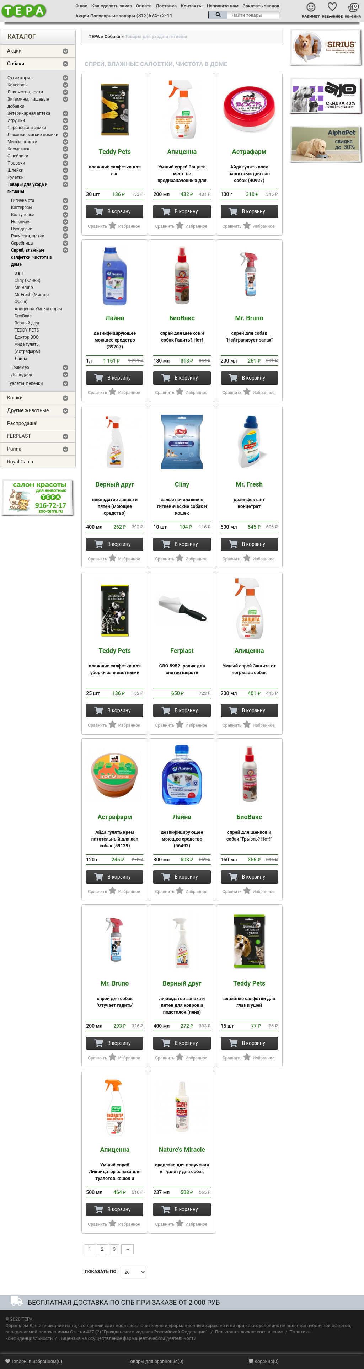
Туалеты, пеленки (25, 383)
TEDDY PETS (27, 330)
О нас (81, 6)
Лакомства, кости (25, 92)
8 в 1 (19, 273)
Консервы (17, 84)
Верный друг (27, 323)
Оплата (144, 6)
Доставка (166, 6)
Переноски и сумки (26, 127)
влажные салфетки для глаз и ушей (249, 994)
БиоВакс (23, 315)
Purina (14, 449)
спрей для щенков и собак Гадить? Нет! (182, 329)
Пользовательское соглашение (249, 1332)
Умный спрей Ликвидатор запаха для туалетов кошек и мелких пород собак (114, 1167)
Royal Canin (20, 462)
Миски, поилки (22, 141)
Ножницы (21, 221)
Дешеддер (21, 374)
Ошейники (17, 156)
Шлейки (15, 170)
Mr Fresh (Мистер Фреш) (32, 298)
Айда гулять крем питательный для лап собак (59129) (114, 831)
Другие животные (28, 410)
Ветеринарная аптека (28, 113)
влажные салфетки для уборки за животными (114, 661)
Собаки (15, 63)
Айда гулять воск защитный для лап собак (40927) (249, 165)
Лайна (21, 358)
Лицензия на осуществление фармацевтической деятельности (128, 1338)
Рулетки (15, 177)
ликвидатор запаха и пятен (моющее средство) (114, 498)
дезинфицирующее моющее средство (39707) (114, 332)
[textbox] (244, 15)
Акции (82, 15)
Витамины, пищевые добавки (28, 103)
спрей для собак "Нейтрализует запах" (249, 329)
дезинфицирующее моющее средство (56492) (182, 831)
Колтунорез (22, 214)
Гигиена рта (22, 200)
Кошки (15, 398)
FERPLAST (19, 436)
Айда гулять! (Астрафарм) (27, 348)
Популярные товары (112, 15)
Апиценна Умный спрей (38, 308)
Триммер (20, 367)
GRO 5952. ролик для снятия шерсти (182, 661)
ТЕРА (94, 36)
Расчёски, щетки (27, 235)
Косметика (18, 148)
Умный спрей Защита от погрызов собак (249, 661)
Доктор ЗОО (27, 337)
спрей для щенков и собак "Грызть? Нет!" (249, 828)
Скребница (22, 243)
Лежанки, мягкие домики (32, 134)
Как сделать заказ (111, 6)
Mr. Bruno (24, 287)
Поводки (16, 163)
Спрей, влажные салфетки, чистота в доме (31, 257)
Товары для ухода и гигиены (27, 188)
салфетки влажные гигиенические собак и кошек (182, 498)
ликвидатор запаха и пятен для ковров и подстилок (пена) (182, 997)
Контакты (192, 6)
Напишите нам (223, 6)
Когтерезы (21, 207)
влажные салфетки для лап (114, 162)
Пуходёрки (21, 228)
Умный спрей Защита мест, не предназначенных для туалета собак (182, 169)
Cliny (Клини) (28, 280)
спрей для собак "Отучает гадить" (114, 994)
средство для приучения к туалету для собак (182, 1160)
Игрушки (16, 120)
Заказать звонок (261, 6)
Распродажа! (22, 423)
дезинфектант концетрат (249, 495)
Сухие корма (20, 77)
